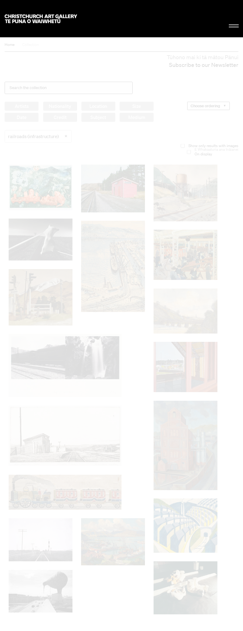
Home (9, 44)
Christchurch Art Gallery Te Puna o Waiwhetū (41, 18)
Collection (30, 44)
